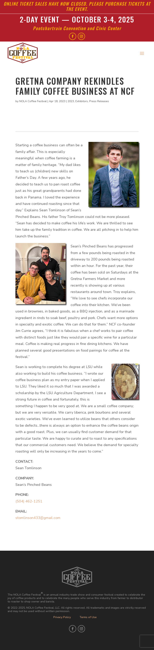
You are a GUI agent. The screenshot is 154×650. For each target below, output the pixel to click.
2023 (71, 101)
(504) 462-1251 (28, 501)
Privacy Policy (62, 617)
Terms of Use (88, 617)
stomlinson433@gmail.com (37, 517)
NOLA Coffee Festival (33, 101)
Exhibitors (81, 101)
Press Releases (99, 101)
